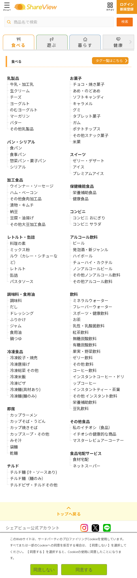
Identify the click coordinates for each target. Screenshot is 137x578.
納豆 (14, 211)
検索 (124, 22)
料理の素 (18, 243)
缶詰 (14, 275)
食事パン (18, 154)
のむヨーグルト (24, 110)
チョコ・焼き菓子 (88, 84)
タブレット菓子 (86, 116)
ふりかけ (18, 319)
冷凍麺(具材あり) (25, 389)
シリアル (18, 167)
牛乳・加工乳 (22, 84)
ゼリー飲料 (83, 357)
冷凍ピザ (18, 383)
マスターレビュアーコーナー (98, 440)
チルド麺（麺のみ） (28, 478)
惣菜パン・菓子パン (28, 160)
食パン (16, 148)
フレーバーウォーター (92, 306)
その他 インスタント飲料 (95, 396)
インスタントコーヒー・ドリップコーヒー (98, 380)
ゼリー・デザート (88, 160)
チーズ (16, 97)
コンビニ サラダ (87, 224)
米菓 (77, 141)
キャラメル (83, 103)
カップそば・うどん (28, 421)
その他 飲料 (83, 364)
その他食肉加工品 (26, 198)
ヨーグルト (20, 103)
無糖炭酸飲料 (85, 338)
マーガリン (20, 116)
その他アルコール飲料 (92, 281)
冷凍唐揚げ (20, 364)
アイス (78, 167)
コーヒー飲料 (85, 370)
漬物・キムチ (22, 205)
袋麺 (14, 447)
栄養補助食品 (85, 192)
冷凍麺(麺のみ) (23, 396)
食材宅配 (81, 459)
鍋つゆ (16, 338)
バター (16, 122)
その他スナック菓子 (90, 135)
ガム (77, 122)
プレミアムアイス (88, 173)
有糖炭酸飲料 (85, 345)
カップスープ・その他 (29, 434)
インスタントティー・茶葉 (96, 389)
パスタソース (21, 281)
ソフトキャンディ (88, 97)
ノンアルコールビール (92, 268)
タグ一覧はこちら (109, 60)
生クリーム (20, 90)
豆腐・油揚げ (22, 218)
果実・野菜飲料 (86, 351)
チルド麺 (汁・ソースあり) (33, 472)
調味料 (16, 300)
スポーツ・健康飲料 (90, 313)
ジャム (16, 325)
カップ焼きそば (24, 427)
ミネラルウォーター (90, 300)
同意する (84, 569)
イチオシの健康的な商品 (94, 434)
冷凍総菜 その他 (24, 370)
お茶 (77, 319)
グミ (77, 110)
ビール (79, 243)
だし (14, 306)
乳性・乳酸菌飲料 (88, 325)
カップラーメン (23, 415)
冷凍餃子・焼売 (24, 357)
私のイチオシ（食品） (92, 427)
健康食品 (81, 198)
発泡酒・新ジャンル (90, 249)
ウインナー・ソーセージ (31, 186)
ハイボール (83, 256)
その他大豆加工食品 (28, 224)
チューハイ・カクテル (92, 262)
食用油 (16, 332)
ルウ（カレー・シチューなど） (33, 259)
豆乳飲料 (81, 408)
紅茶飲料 (81, 332)
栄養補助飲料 (85, 402)
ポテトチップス (86, 129)
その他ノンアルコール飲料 (96, 275)
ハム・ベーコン (24, 192)
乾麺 (14, 453)
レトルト (18, 268)
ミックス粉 (20, 249)
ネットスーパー (86, 466)
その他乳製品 (22, 129)
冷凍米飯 (18, 376)
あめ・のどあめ (86, 90)
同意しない (44, 569)
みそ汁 (16, 440)
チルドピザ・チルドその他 (33, 485)
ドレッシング (22, 313)
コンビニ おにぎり (89, 218)
